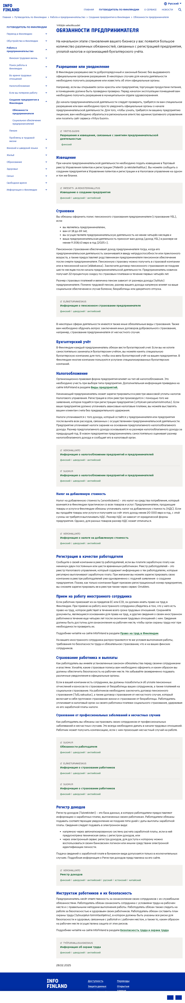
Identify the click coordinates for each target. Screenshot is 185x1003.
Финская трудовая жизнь (23, 58)
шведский (79, 198)
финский (66, 144)
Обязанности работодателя (78, 746)
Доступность (95, 981)
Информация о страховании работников (87, 767)
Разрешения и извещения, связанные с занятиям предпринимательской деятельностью (109, 137)
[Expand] (46, 34)
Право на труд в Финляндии (139, 633)
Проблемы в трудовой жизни (22, 139)
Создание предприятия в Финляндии (24, 101)
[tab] (28, 34)
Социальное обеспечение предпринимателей (26, 122)
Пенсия (13, 130)
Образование (14, 162)
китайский (135, 880)
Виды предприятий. (104, 387)
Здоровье (12, 169)
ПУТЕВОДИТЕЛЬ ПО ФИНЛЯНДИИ (119, 9)
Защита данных (97, 986)
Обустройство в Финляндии (22, 41)
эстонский (120, 880)
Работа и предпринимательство (20, 50)
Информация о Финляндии (22, 189)
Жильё (10, 155)
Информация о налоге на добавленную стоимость (94, 537)
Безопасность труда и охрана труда (144, 930)
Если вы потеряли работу (23, 93)
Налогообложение (19, 86)
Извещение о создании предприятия (85, 192)
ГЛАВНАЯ (89, 9)
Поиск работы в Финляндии (18, 67)
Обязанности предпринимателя (23, 112)
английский (94, 198)
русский (107, 880)
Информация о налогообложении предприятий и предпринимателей (107, 454)
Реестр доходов (71, 874)
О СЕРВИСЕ (150, 9)
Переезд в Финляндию (19, 34)
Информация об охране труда (80, 947)
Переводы (123, 981)
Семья (10, 176)
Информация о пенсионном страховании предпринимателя (100, 305)
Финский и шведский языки (22, 148)
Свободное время (17, 183)
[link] (11, 7)
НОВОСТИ (167, 9)
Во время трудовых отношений (20, 77)
